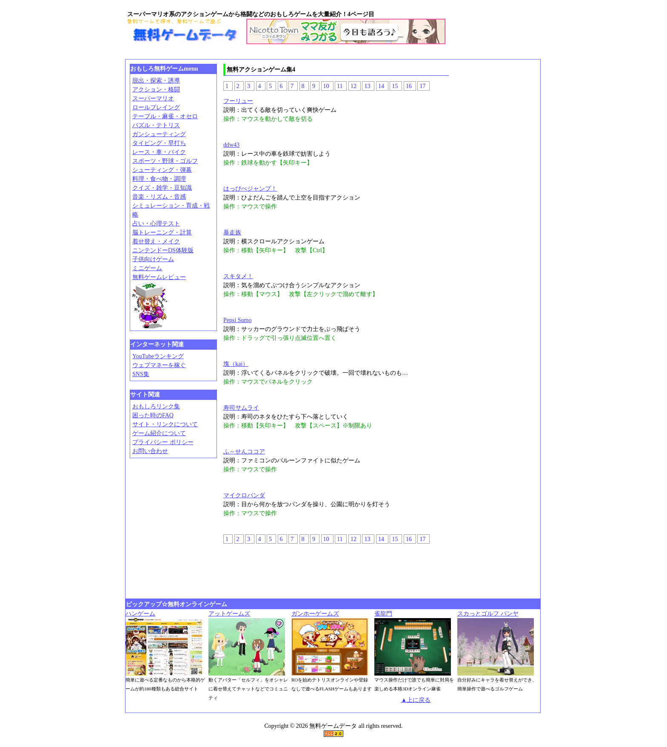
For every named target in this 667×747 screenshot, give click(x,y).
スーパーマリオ (153, 98)
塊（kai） (235, 364)
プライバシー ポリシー (163, 442)
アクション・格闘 (156, 89)
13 (367, 86)
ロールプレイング (156, 107)
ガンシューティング (159, 134)
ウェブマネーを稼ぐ (159, 365)
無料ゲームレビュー (159, 277)
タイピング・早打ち (159, 143)
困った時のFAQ (153, 415)
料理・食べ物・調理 (159, 179)
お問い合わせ (150, 451)
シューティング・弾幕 (162, 170)
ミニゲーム (147, 268)
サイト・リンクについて (165, 424)
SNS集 (140, 374)
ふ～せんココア (244, 451)
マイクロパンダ (244, 495)
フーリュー (238, 101)
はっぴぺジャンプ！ (250, 188)
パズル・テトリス (156, 125)
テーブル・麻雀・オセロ (165, 116)
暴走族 (232, 232)
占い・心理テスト (156, 223)
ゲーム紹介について (159, 433)
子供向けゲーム (153, 259)
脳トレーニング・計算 (162, 232)
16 (409, 86)
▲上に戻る (416, 700)
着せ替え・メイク (156, 241)
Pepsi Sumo (237, 320)
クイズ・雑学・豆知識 (162, 188)
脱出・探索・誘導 (156, 80)
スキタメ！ (238, 276)
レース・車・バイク (159, 152)
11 (339, 86)
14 (381, 86)
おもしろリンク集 (156, 406)
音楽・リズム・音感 (159, 197)
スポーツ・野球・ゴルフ (165, 161)
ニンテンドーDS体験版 (163, 250)
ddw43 (231, 145)
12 (353, 86)
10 (326, 86)
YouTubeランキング (158, 356)
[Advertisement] (282, 54)
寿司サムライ (241, 408)
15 (395, 86)
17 (422, 86)
